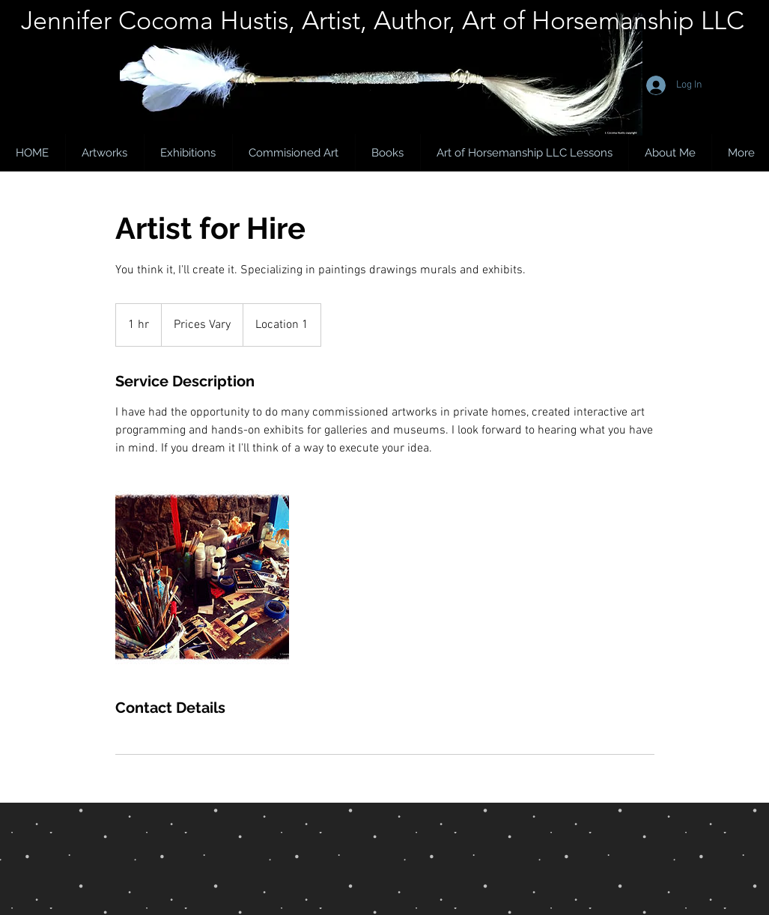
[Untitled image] (202, 577)
